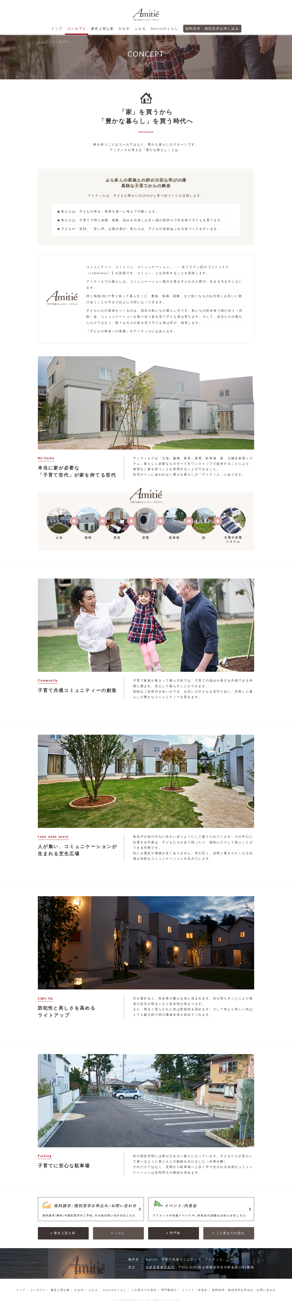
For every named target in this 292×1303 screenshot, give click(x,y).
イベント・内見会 (194, 1290)
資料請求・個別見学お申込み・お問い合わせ (244, 1290)
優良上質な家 (102, 28)
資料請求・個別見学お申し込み (212, 28)
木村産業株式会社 (160, 1267)
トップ (57, 28)
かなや (124, 28)
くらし (119, 1233)
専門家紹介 (169, 1290)
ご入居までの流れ (230, 1233)
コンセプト (76, 28)
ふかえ (140, 28)
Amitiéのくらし (165, 28)
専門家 (175, 1233)
